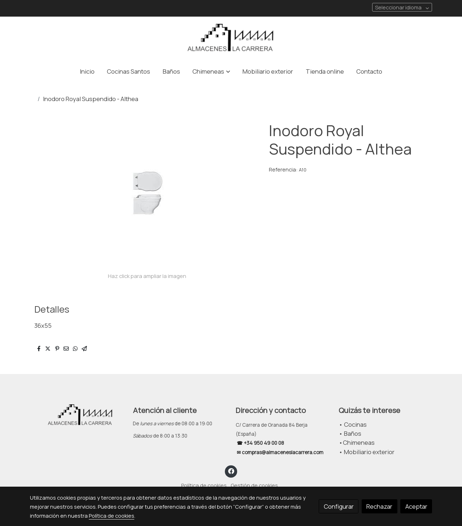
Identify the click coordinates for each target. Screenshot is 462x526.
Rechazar (379, 506)
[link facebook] (231, 471)
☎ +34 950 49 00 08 (260, 443)
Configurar (339, 506)
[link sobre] (76, 415)
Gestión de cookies (254, 485)
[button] (211, 71)
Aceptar (416, 506)
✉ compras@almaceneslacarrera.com (281, 452)
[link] (231, 39)
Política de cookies (204, 485)
